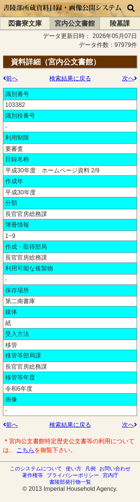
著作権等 (32, 475)
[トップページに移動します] (62, 13)
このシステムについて (36, 468)
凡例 (90, 468)
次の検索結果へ (135, 78)
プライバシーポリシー (73, 475)
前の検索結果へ (4, 78)
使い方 (73, 468)
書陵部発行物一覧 (70, 482)
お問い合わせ (115, 468)
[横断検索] (131, 8)
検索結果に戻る (70, 78)
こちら (25, 450)
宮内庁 (110, 475)
